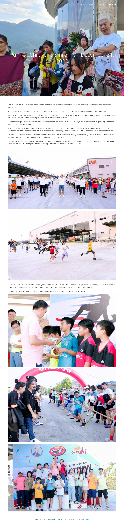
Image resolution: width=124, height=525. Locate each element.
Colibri (86, 519)
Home (72, 4)
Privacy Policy (114, 4)
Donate (92, 4)
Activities (81, 4)
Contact (102, 4)
